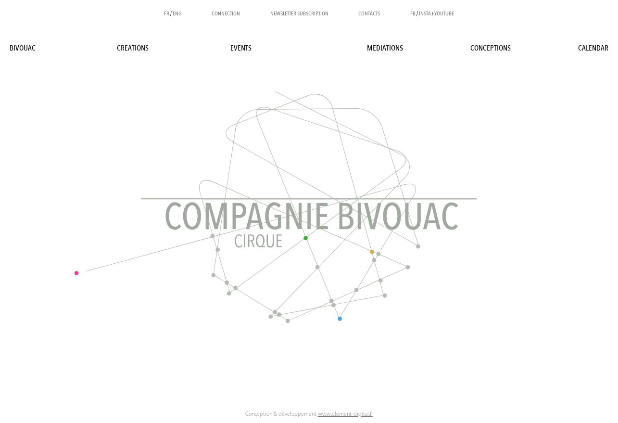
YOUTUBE (444, 13)
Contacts (369, 13)
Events (241, 48)
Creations (133, 48)
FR (166, 13)
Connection (226, 13)
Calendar (593, 48)
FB (413, 13)
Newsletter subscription (299, 13)
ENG (177, 13)
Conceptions (490, 48)
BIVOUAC (23, 48)
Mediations (385, 48)
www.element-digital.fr (345, 414)
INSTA (425, 13)
